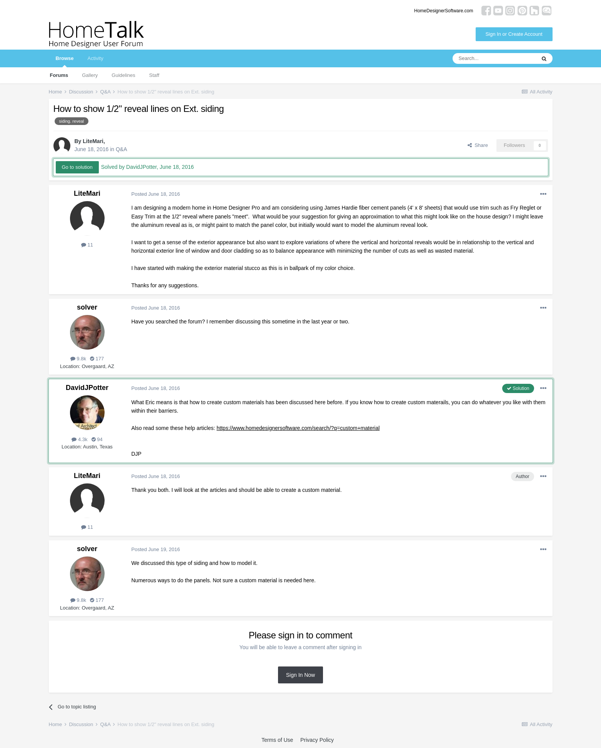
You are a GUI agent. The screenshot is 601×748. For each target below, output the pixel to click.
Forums (59, 75)
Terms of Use (277, 740)
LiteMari (93, 141)
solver (87, 307)
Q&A (121, 149)
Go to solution (77, 167)
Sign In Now (300, 675)
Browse (65, 61)
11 (87, 245)
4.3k (79, 439)
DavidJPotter (87, 387)
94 (97, 439)
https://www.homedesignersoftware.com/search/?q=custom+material (298, 428)
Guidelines (123, 75)
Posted (156, 194)
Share (478, 145)
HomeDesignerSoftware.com (443, 10)
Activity (95, 58)
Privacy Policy (317, 740)
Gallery (90, 75)
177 (97, 359)
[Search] (494, 58)
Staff (154, 75)
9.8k (78, 359)
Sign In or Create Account (513, 34)
